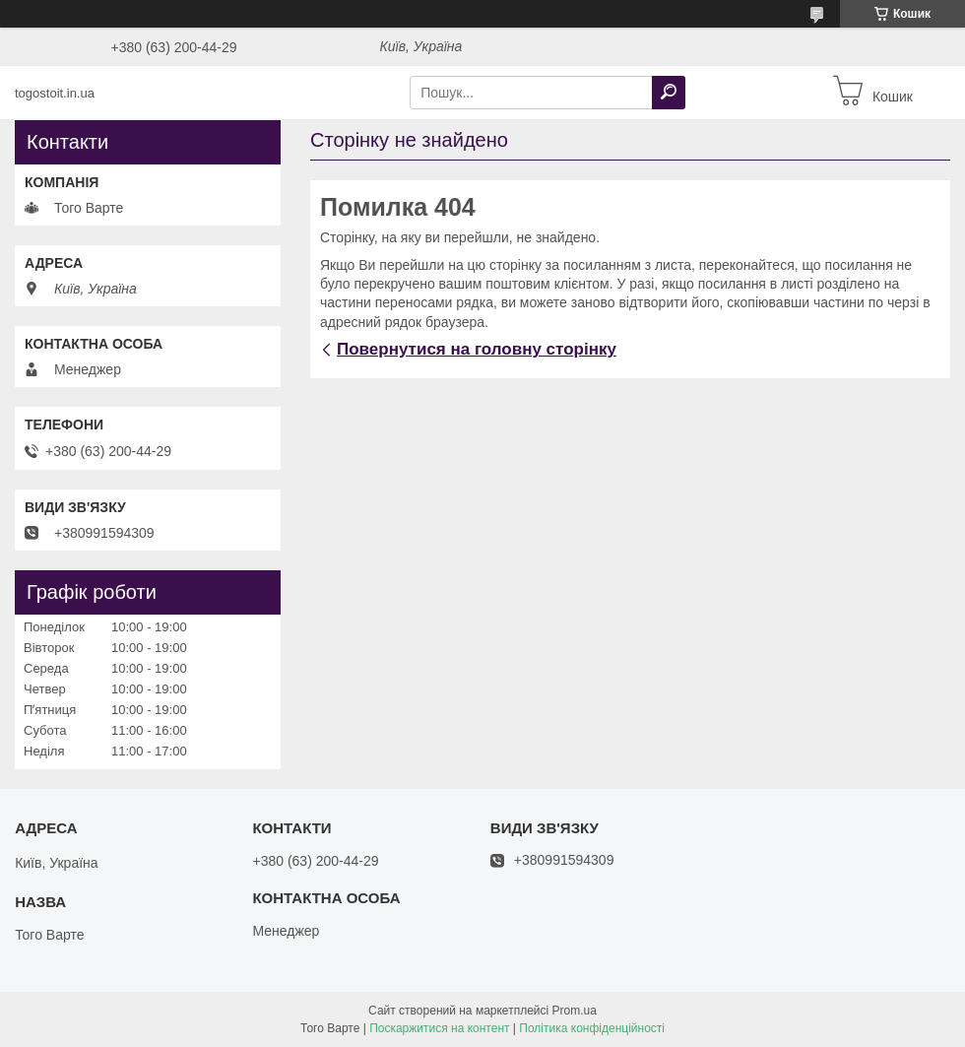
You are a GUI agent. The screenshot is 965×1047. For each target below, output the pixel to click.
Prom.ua (574, 1010)
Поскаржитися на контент (439, 1028)
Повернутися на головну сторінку (476, 349)
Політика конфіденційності (592, 1028)
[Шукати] (668, 92)
